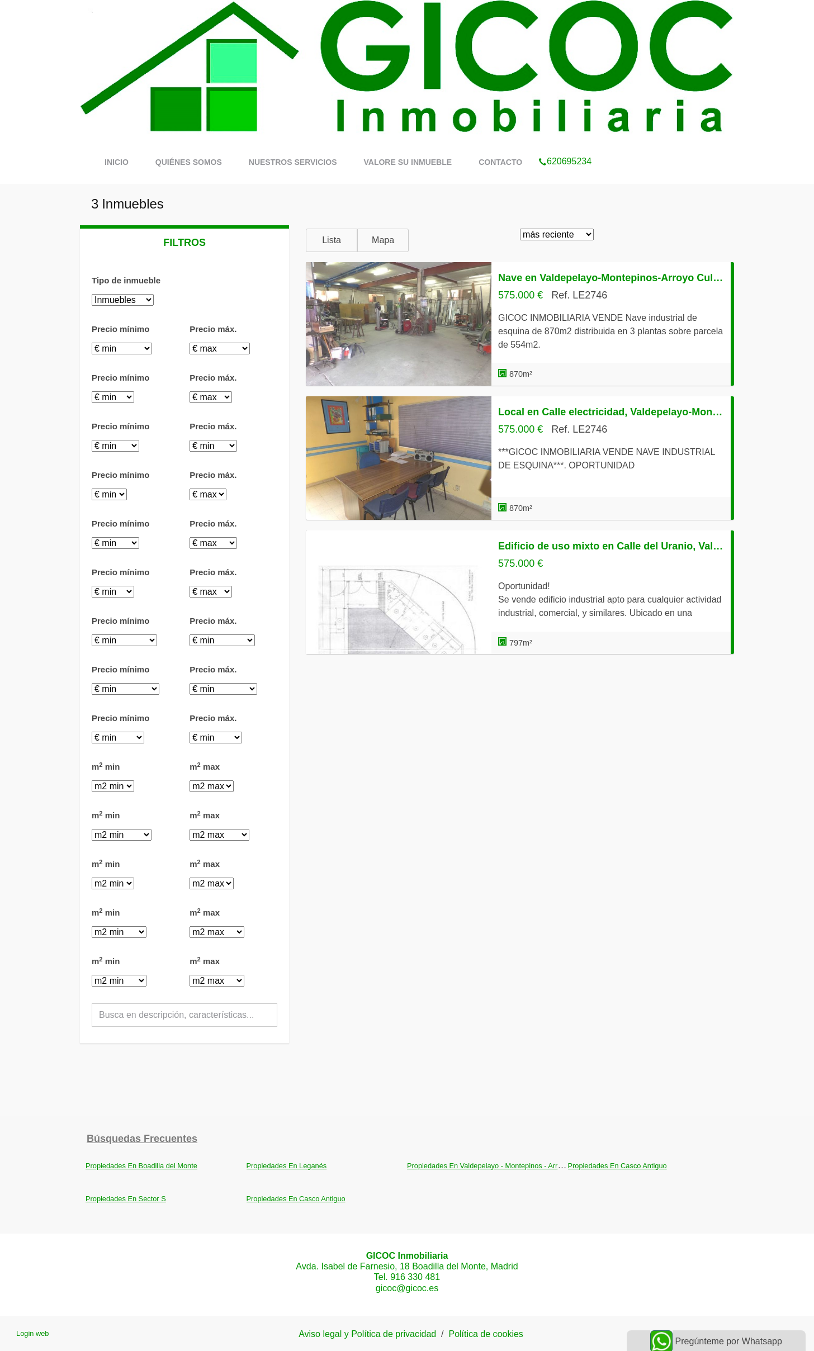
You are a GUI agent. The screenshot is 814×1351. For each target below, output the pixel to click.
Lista (331, 240)
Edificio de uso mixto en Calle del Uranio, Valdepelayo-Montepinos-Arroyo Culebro (611, 546)
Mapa (383, 240)
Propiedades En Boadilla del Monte (141, 1166)
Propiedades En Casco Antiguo (617, 1166)
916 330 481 (415, 1277)
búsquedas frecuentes (142, 1138)
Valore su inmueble (407, 162)
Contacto (500, 162)
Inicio (117, 162)
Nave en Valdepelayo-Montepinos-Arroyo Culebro (611, 277)
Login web (32, 1333)
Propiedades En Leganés (287, 1166)
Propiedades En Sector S (126, 1198)
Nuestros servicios (293, 162)
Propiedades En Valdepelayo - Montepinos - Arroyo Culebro (501, 1166)
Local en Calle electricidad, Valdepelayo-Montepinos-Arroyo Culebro (611, 412)
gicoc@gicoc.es (407, 1288)
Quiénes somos (188, 162)
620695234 (564, 147)
